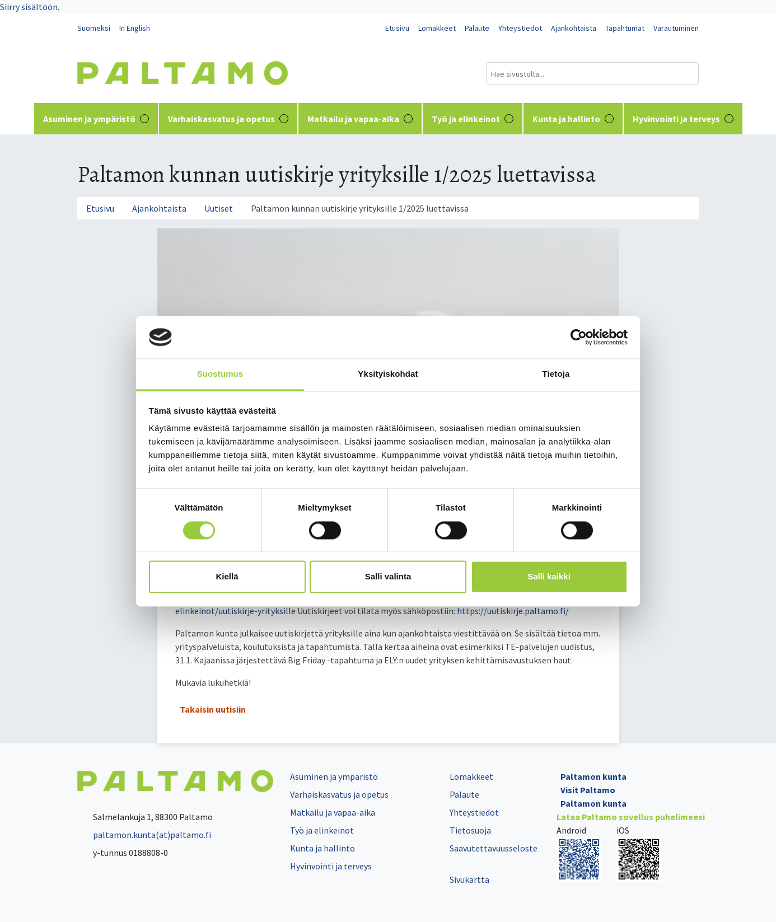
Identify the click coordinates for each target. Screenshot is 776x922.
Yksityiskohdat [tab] (388, 374)
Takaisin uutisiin (213, 709)
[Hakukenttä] (592, 73)
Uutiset (218, 208)
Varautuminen (676, 28)
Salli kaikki (549, 577)
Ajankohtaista (573, 28)
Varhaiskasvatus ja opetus (228, 118)
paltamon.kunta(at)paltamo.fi (144, 834)
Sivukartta (469, 879)
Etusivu (397, 28)
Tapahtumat (624, 28)
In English (134, 28)
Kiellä (227, 577)
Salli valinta (388, 577)
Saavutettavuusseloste (493, 848)
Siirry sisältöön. (29, 6)
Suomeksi (93, 28)
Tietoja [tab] (556, 374)
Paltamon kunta (593, 776)
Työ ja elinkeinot (472, 118)
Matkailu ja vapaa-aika (360, 118)
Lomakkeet (437, 28)
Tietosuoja (470, 830)
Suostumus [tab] (220, 374)
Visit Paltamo (587, 789)
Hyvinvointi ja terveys (683, 118)
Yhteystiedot (520, 28)
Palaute (477, 28)
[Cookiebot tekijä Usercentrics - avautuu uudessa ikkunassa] (579, 337)
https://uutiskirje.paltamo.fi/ (513, 610)
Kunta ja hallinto (573, 118)
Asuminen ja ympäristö (96, 118)
